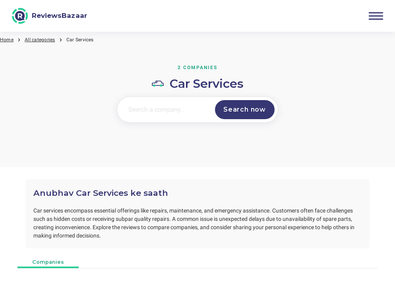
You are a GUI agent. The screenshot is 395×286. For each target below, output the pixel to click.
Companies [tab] (48, 262)
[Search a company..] (164, 109)
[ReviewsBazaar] (49, 16)
